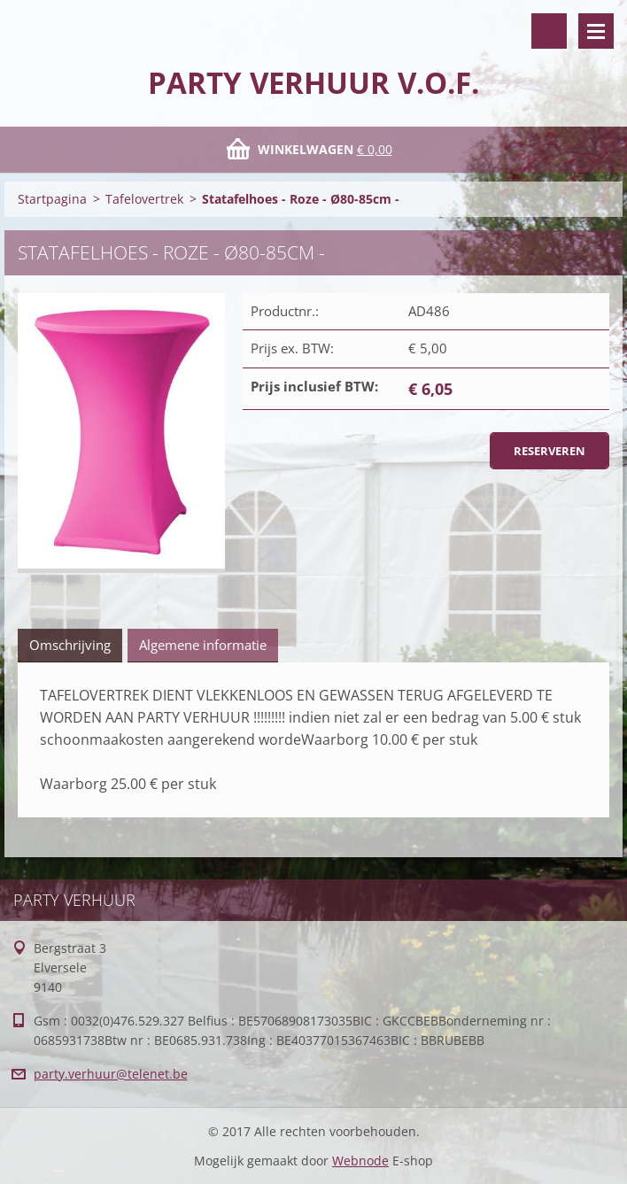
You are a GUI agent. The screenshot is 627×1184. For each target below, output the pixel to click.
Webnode (360, 1160)
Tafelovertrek (144, 198)
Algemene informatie (203, 645)
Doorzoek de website (549, 31)
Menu (596, 31)
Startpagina (52, 198)
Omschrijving (70, 645)
